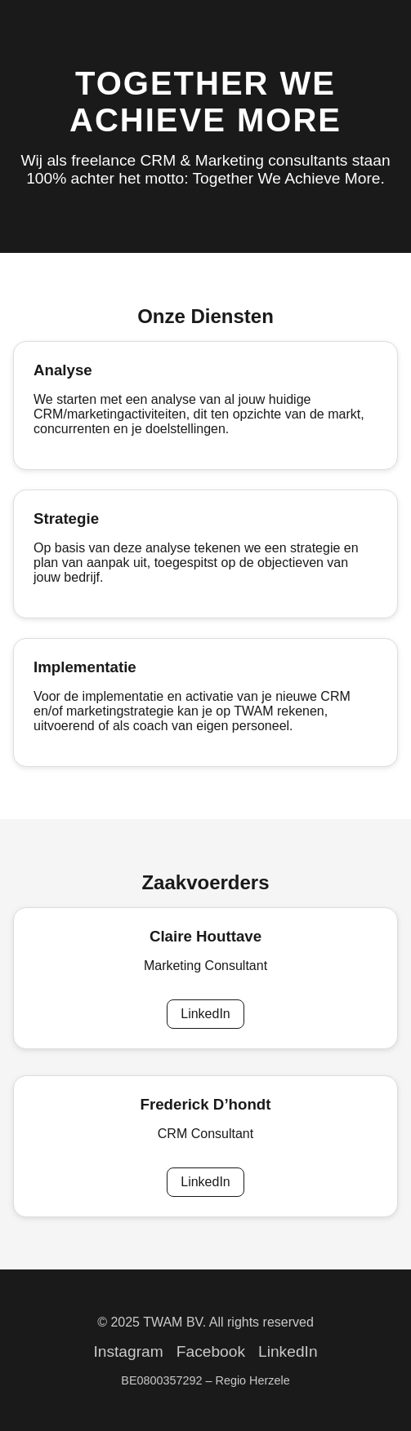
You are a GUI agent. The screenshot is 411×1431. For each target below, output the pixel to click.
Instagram (128, 1351)
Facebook (210, 1351)
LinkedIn (205, 1014)
